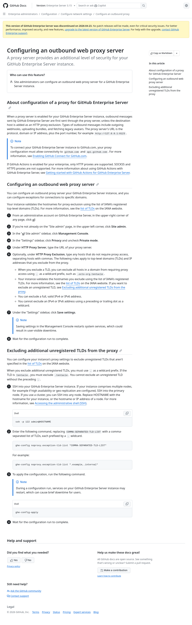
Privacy (46, 612)
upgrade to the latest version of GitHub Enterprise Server (97, 29)
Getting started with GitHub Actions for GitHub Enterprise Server (88, 173)
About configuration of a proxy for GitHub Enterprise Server (67, 104)
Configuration (49, 14)
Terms (35, 612)
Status (56, 612)
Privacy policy (13, 566)
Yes (14, 560)
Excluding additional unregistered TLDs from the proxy (64, 350)
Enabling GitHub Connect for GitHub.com (60, 156)
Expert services (82, 612)
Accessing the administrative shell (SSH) (61, 403)
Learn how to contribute (109, 575)
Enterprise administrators (23, 14)
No (28, 560)
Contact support (18, 596)
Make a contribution (113, 570)
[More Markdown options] (177, 53)
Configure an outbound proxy (113, 14)
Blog (96, 612)
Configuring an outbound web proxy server (53, 184)
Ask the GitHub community (24, 590)
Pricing (67, 612)
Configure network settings (76, 14)
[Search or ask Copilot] (111, 5)
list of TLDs (87, 208)
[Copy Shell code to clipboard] (127, 413)
